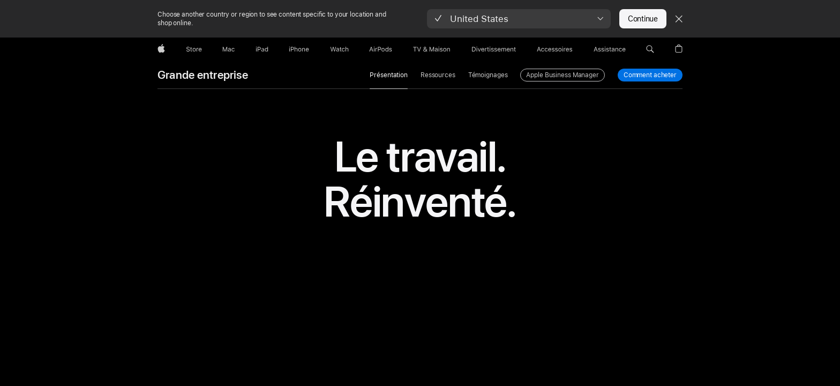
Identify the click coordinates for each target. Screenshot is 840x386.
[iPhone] (298, 49)
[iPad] (262, 49)
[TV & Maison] (432, 49)
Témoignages (488, 75)
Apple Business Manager (562, 75)
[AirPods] (380, 49)
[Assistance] (609, 49)
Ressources (438, 75)
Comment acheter (650, 75)
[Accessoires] (554, 49)
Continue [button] (643, 18)
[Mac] (228, 49)
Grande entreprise (203, 75)
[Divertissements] (494, 49)
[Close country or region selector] (679, 19)
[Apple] (161, 49)
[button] (518, 19)
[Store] (194, 49)
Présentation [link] (389, 75)
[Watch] (339, 49)
